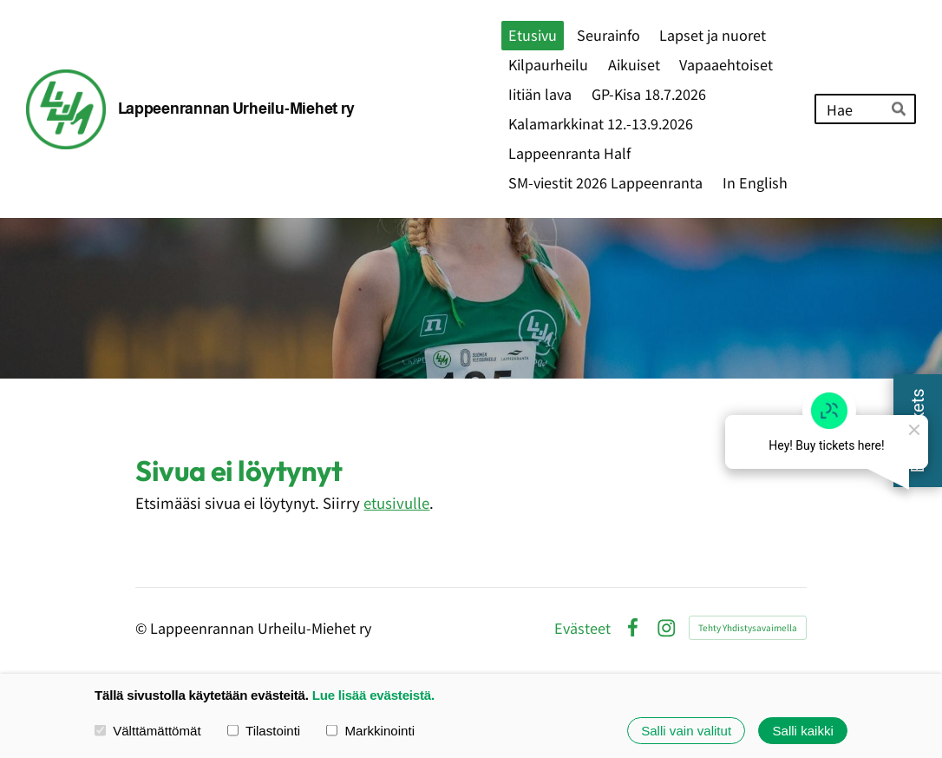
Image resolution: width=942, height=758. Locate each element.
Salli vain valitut (686, 730)
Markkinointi (370, 730)
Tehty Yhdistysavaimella (747, 627)
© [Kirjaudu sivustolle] (142, 627)
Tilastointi (263, 730)
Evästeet (582, 628)
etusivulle (396, 502)
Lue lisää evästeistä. (373, 695)
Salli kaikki (802, 730)
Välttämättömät (148, 730)
